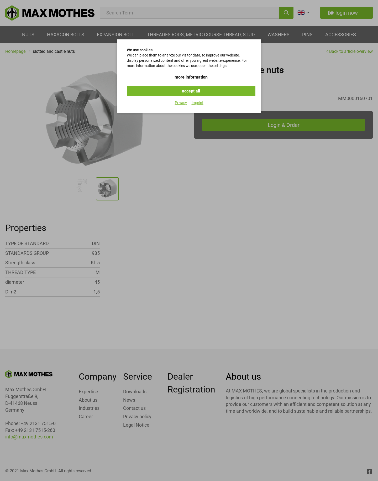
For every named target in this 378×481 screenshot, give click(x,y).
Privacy (181, 103)
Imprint (197, 103)
